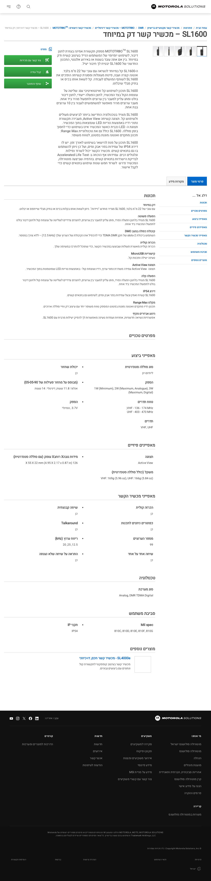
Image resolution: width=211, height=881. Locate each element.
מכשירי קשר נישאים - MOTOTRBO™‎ (72, 28)
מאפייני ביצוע (199, 219)
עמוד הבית (201, 28)
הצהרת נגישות (89, 859)
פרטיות (198, 859)
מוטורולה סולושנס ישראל (186, 744)
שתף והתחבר (34, 84)
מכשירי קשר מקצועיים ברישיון (163, 28)
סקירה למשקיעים (141, 744)
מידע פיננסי (145, 765)
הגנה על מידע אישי (190, 786)
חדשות (98, 744)
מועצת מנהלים (192, 765)
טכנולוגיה (202, 244)
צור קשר (18, 7)
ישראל (195, 868)
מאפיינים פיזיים (198, 227)
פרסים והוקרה (192, 793)
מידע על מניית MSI (140, 772)
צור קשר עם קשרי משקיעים (135, 779)
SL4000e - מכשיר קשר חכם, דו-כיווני (104, 658)
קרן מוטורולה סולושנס (187, 779)
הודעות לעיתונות (92, 765)
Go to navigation (9, 7)
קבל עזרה (35, 72)
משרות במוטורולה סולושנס (185, 814)
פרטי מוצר (197, 181)
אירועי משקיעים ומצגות (137, 758)
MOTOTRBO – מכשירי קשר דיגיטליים (114, 28)
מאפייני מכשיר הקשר (195, 235)
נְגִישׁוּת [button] (58, 859)
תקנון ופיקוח (144, 751)
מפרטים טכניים (199, 211)
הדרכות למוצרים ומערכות (37, 744)
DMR (140, 28)
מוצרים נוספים (199, 260)
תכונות (203, 202)
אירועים (97, 751)
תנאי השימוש (160, 859)
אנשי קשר (96, 758)
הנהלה (197, 758)
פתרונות (187, 28)
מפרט (44, 49)
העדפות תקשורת (18, 859)
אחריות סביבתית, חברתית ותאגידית (180, 772)
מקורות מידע (176, 181)
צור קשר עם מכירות (30, 60)
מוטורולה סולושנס (190, 751)
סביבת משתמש (199, 252)
